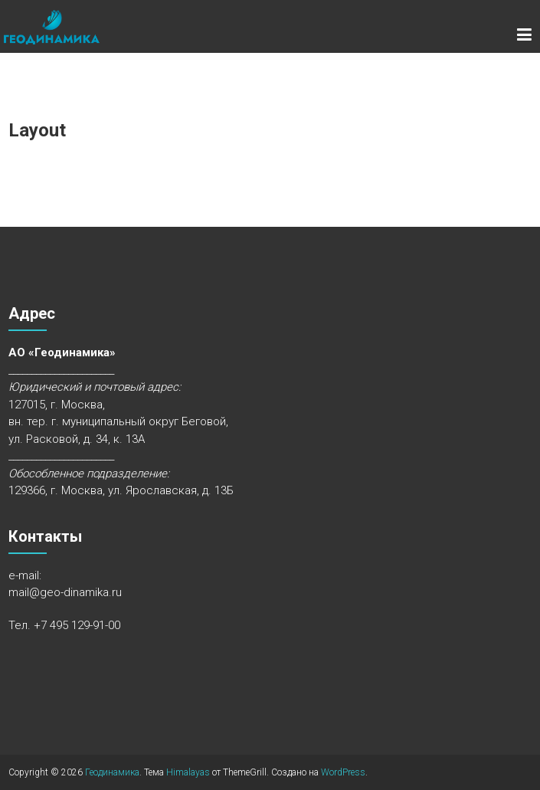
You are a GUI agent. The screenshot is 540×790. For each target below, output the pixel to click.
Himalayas (188, 772)
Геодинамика (112, 772)
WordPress (343, 772)
